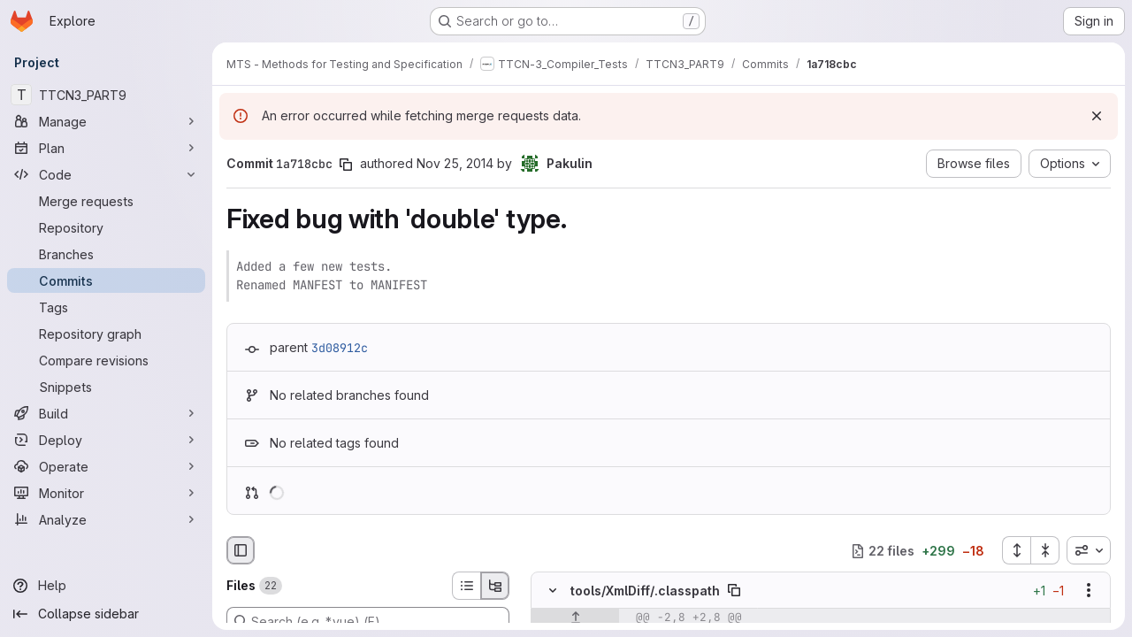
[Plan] (106, 147)
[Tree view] (495, 586)
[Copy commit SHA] (345, 164)
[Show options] (1088, 591)
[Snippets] (106, 386)
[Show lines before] (575, 618)
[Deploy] (106, 439)
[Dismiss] (1096, 116)
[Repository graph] (106, 333)
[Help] (106, 585)
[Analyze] (106, 519)
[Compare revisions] (106, 360)
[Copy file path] (734, 591)
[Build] (106, 413)
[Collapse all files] (1045, 550)
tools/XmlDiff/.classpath (645, 590)
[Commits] (106, 280)
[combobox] (1089, 550)
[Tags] (106, 307)
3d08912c (339, 348)
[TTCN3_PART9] (106, 94)
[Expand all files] (1016, 550)
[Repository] (106, 227)
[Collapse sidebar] (106, 614)
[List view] (466, 586)
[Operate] (106, 466)
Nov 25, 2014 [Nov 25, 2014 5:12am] (455, 163)
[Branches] (106, 254)
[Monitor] (106, 492)
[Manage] (106, 121)
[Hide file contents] (552, 591)
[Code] (106, 174)
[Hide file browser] (240, 550)
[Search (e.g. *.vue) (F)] (367, 621)
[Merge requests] (106, 200)
